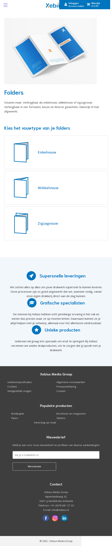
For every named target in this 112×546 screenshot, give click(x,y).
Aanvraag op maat (45, 422)
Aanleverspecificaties (19, 382)
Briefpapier (17, 413)
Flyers (14, 418)
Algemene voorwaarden (70, 382)
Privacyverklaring (66, 386)
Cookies (12, 386)
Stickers (60, 418)
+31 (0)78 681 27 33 (62, 505)
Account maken (76, 6)
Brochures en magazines (71, 413)
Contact (60, 391)
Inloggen (73, 3)
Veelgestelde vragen (19, 391)
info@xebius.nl (60, 510)
